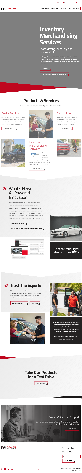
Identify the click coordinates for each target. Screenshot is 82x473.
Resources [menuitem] (59, 8)
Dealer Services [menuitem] (45, 8)
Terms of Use (78, 470)
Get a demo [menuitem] (76, 8)
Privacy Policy (71, 470)
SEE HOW (45, 69)
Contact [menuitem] (66, 3)
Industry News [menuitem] (67, 8)
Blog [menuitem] (38, 469)
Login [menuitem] (78, 3)
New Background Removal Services (54, 74)
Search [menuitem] (59, 3)
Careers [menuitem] (43, 469)
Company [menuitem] (52, 8)
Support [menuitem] (72, 3)
